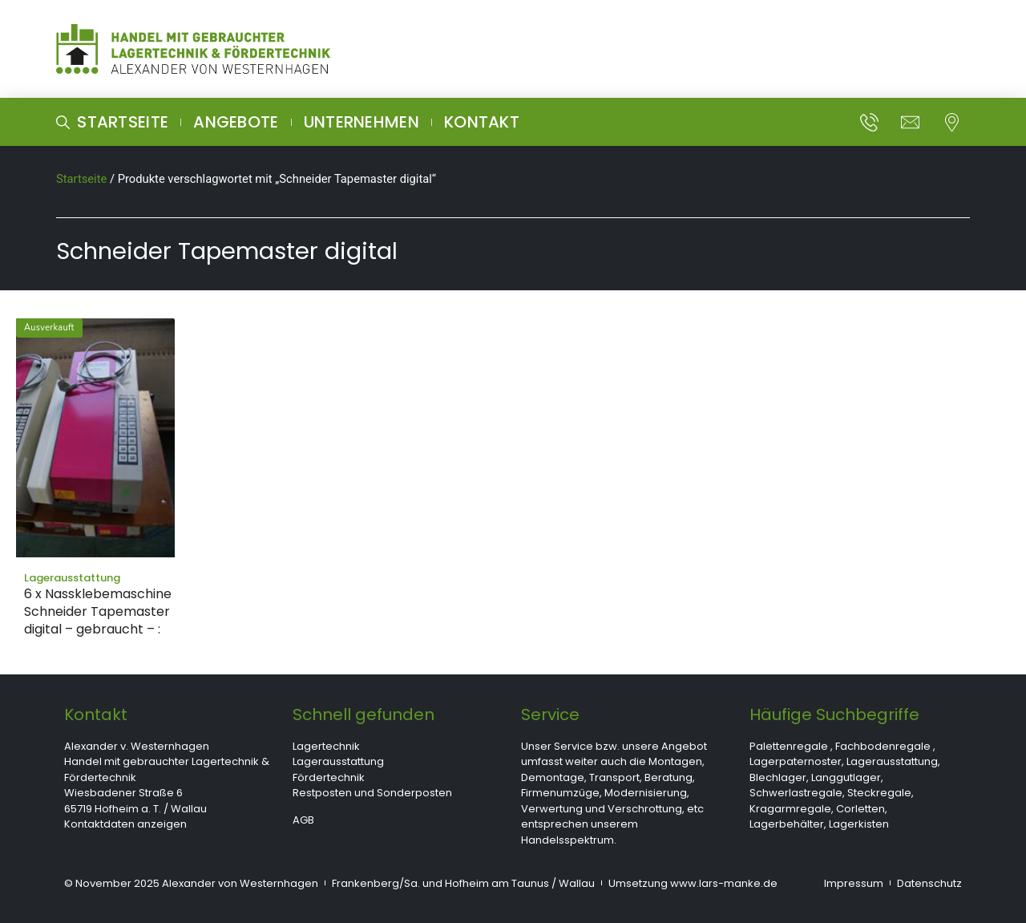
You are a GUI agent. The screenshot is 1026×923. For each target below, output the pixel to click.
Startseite (81, 179)
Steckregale (879, 792)
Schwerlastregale (795, 792)
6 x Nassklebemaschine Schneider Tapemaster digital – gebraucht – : (98, 611)
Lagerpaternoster (795, 761)
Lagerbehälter (786, 824)
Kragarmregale (790, 808)
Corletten (860, 808)
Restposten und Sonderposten (372, 792)
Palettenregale (788, 746)
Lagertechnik (326, 746)
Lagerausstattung (338, 761)
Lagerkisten (859, 824)
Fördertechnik (329, 777)
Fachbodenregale (883, 746)
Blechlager (777, 777)
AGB (303, 820)
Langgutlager (846, 777)
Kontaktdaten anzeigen (125, 824)
